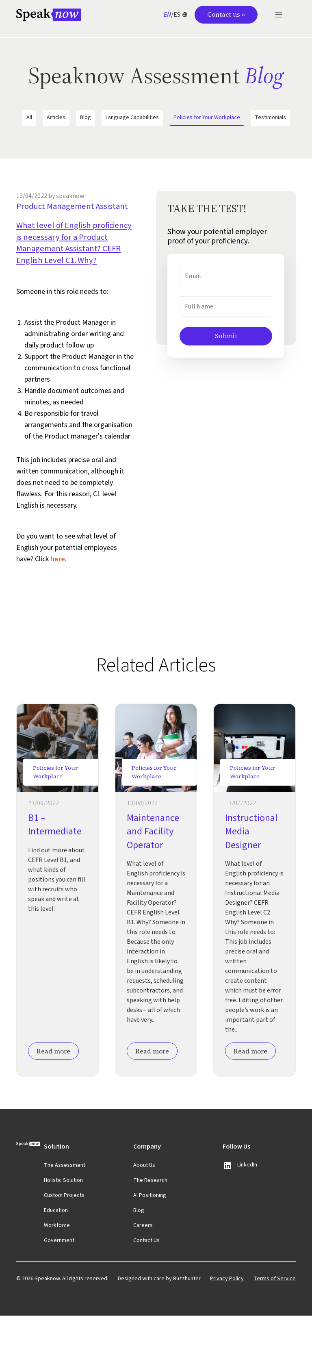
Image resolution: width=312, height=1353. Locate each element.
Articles (56, 117)
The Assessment (64, 1203)
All (29, 117)
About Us (144, 1203)
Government (59, 1278)
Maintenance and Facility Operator (153, 868)
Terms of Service (275, 1316)
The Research (150, 1218)
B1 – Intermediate (55, 862)
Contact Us (146, 1278)
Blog (85, 117)
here (57, 596)
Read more (53, 1088)
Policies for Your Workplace (206, 117)
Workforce (57, 1263)
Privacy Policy (227, 1316)
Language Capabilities (132, 117)
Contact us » (226, 14)
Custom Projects (64, 1233)
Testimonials (270, 117)
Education (56, 1248)
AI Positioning (149, 1233)
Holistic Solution (63, 1218)
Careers (143, 1263)
